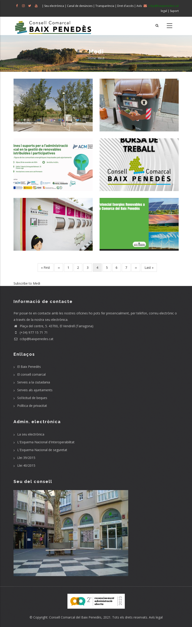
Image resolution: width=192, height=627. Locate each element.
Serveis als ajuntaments (35, 390)
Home (92, 58)
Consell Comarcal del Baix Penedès (75, 617)
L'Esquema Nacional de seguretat (42, 450)
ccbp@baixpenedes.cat (33, 339)
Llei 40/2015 (26, 465)
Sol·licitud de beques (32, 398)
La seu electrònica (30, 434)
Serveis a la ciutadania (33, 382)
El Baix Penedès (29, 366)
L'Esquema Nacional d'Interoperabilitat (46, 442)
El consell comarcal (31, 374)
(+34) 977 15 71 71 (31, 332)
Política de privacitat (32, 405)
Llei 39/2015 (26, 457)
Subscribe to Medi (27, 283)
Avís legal (156, 617)
